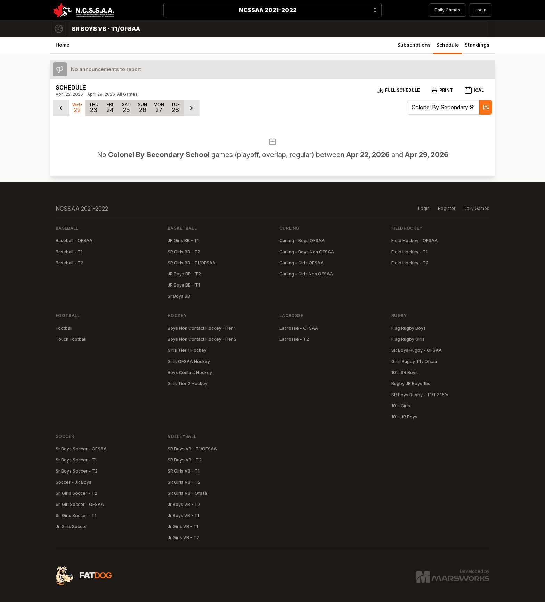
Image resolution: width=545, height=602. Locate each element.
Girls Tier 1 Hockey (187, 350)
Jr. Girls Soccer (71, 526)
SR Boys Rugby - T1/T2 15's (419, 394)
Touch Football (71, 339)
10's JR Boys (404, 416)
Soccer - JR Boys (73, 482)
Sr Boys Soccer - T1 (76, 460)
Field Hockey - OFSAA (414, 240)
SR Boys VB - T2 (185, 460)
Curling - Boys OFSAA (302, 240)
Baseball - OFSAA (74, 240)
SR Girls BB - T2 (184, 251)
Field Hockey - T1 (409, 251)
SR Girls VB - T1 (184, 471)
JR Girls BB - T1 (183, 240)
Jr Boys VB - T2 (184, 504)
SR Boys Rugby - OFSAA (416, 350)
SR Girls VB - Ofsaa (187, 493)
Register (446, 208)
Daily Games (447, 9)
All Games (127, 94)
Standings (477, 45)
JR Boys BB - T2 (184, 274)
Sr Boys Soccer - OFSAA (81, 448)
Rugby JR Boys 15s (410, 383)
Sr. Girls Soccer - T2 (76, 493)
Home (63, 45)
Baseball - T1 (69, 251)
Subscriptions (414, 45)
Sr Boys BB (179, 296)
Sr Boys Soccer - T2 (77, 471)
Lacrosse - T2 (294, 339)
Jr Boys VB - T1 (183, 515)
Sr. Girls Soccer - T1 (76, 515)
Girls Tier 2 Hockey (188, 383)
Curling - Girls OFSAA (301, 262)
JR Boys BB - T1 (184, 285)
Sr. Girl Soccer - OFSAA (80, 504)
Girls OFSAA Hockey (189, 361)
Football (64, 328)
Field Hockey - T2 (410, 262)
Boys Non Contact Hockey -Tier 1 (202, 328)
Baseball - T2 (69, 262)
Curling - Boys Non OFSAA (306, 251)
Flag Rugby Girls (408, 339)
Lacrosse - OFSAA (298, 328)
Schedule (447, 45)
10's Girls (400, 405)
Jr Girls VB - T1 (183, 526)
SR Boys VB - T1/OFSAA (192, 448)
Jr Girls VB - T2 (183, 537)
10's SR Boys (404, 372)
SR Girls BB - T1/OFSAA (191, 262)
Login (480, 9)
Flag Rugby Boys (408, 328)
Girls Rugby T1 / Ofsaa (414, 361)
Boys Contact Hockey (190, 372)
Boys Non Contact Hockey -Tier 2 (202, 339)
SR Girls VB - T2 (184, 482)
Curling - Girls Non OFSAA (306, 274)
